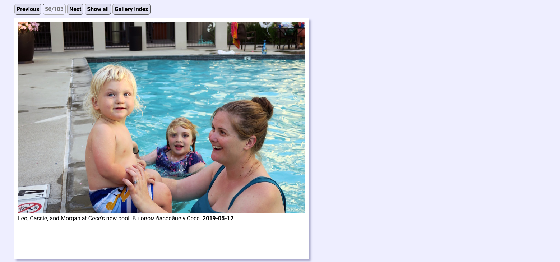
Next (75, 9)
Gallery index (131, 9)
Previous (28, 9)
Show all (98, 9)
